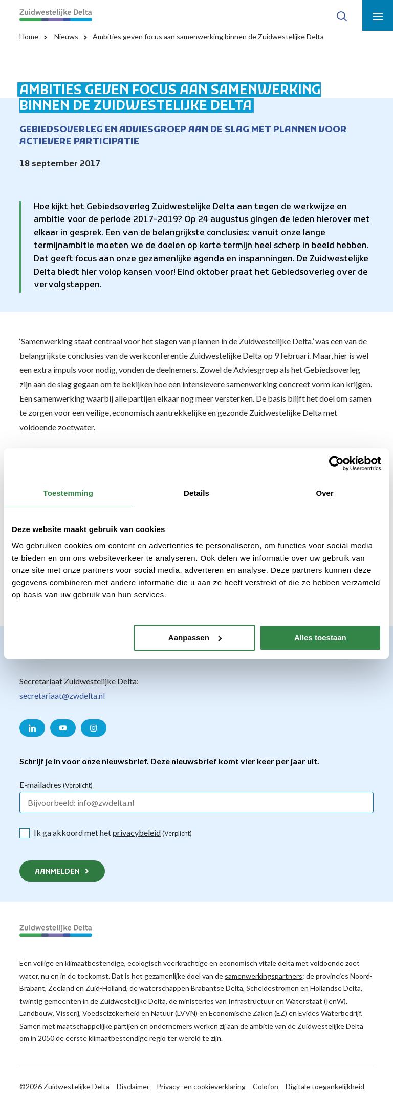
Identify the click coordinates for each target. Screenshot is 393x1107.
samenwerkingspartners (263, 975)
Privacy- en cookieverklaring (201, 1086)
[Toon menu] (377, 15)
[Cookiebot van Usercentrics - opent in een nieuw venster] (336, 463)
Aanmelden (57, 872)
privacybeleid (137, 832)
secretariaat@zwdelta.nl (62, 695)
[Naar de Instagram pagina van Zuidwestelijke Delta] (93, 728)
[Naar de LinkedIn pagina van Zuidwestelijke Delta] (32, 728)
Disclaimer (133, 1086)
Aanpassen (195, 637)
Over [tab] (325, 493)
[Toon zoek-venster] (341, 15)
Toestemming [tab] (68, 493)
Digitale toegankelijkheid (325, 1086)
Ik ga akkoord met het (113, 832)
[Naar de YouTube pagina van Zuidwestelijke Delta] (63, 728)
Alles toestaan (320, 637)
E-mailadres (56, 784)
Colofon (265, 1086)
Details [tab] (196, 493)
